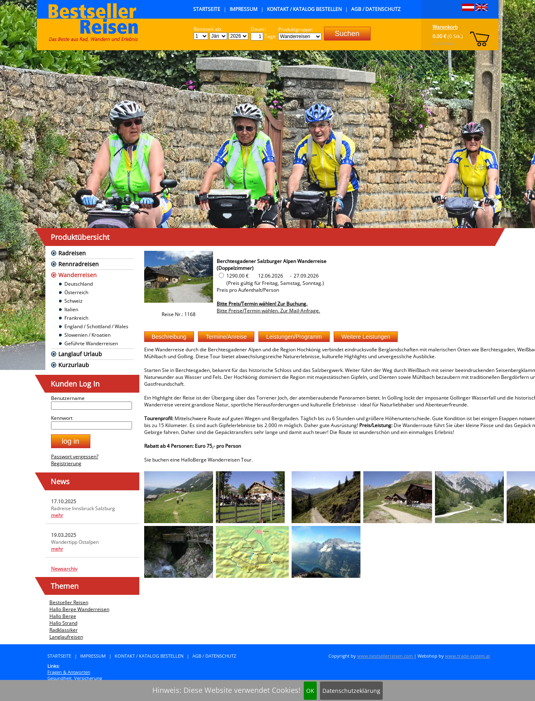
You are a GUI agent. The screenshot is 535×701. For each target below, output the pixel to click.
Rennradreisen (78, 264)
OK (310, 691)
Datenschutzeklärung (351, 691)
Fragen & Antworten (68, 672)
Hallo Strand (63, 623)
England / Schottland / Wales (96, 326)
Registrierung (66, 463)
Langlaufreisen (66, 636)
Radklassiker (63, 629)
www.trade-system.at (467, 656)
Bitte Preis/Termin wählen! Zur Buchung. (262, 303)
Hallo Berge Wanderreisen (79, 609)
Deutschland (78, 283)
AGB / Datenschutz (376, 9)
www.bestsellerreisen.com (385, 656)
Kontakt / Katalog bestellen (304, 9)
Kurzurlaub (73, 365)
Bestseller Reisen (68, 602)
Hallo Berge (62, 616)
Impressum (244, 9)
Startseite (206, 9)
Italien (71, 309)
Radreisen (72, 253)
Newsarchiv (64, 568)
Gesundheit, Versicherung (74, 678)
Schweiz (73, 300)
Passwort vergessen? (74, 456)
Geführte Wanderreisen (91, 343)
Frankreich (76, 317)
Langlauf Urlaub (80, 354)
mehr (57, 515)
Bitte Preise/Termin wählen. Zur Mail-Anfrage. (268, 310)
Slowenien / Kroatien (87, 334)
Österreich (76, 292)
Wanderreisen (77, 275)
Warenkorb (445, 27)
